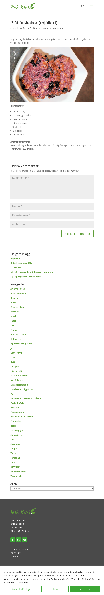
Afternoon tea (17, 288)
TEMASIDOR (16, 527)
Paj (12, 393)
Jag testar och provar (21, 343)
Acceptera (85, 589)
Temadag (15, 457)
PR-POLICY (15, 553)
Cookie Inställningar (21, 589)
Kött (12, 361)
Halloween (15, 339)
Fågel (13, 320)
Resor (13, 425)
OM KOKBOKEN (17, 520)
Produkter (15, 421)
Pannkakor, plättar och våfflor (26, 398)
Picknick (14, 407)
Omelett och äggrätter (21, 389)
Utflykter (15, 466)
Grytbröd (15, 258)
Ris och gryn (16, 430)
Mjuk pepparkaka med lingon (25, 276)
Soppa (13, 448)
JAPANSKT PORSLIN (19, 531)
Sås (12, 439)
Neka (55, 589)
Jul (11, 348)
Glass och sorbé (18, 334)
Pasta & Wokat (17, 403)
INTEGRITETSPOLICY (20, 549)
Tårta (13, 453)
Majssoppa (15, 267)
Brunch (14, 298)
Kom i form (16, 352)
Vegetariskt (16, 476)
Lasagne (14, 366)
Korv (12, 357)
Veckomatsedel (18, 471)
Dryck (13, 316)
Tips (12, 462)
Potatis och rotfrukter (21, 416)
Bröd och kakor (40, 28)
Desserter (15, 311)
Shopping (15, 444)
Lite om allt (16, 371)
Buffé (13, 302)
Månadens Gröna (19, 375)
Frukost (14, 329)
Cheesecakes (17, 307)
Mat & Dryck (16, 380)
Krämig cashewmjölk (21, 263)
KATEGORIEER (17, 524)
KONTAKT (15, 556)
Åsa (15, 28)
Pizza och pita (17, 412)
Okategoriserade (19, 384)
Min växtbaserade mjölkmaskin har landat (32, 272)
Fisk (12, 325)
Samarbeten (16, 435)
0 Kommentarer (57, 28)
